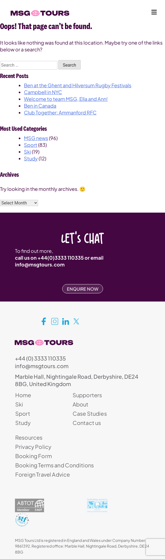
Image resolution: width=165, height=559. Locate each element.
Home (23, 395)
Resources (28, 437)
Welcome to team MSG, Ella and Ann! (66, 99)
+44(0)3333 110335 (61, 257)
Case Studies (90, 413)
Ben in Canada (40, 106)
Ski (27, 151)
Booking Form (33, 455)
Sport (30, 145)
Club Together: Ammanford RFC (60, 112)
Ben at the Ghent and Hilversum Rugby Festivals (77, 85)
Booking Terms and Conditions (54, 465)
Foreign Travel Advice (42, 474)
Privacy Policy (33, 446)
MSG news (36, 138)
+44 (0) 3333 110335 (40, 358)
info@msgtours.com (40, 264)
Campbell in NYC (43, 92)
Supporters (87, 395)
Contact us (87, 422)
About (81, 404)
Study (31, 158)
